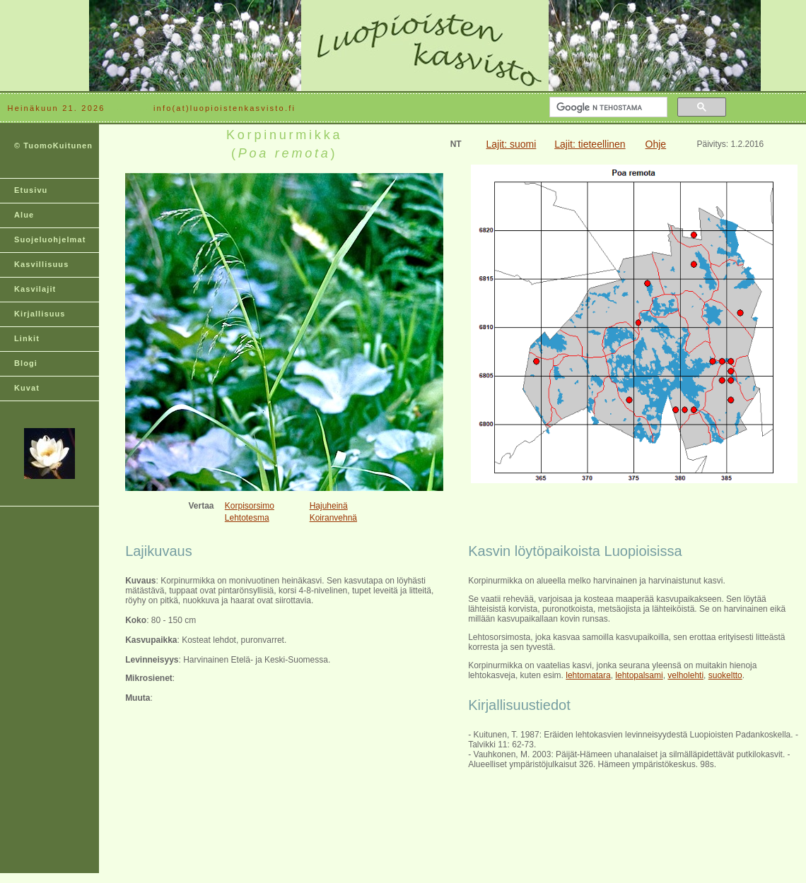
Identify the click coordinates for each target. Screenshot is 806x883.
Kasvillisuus (41, 264)
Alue (24, 215)
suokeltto (725, 675)
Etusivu (30, 190)
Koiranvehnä (333, 518)
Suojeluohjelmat (50, 239)
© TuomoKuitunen (53, 145)
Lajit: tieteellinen (589, 144)
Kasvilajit (35, 289)
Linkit (27, 338)
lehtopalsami (638, 675)
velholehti (685, 675)
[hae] (607, 107)
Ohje (656, 144)
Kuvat (27, 388)
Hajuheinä (329, 506)
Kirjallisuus (40, 313)
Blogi (25, 363)
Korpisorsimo (249, 506)
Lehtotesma (247, 518)
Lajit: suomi (511, 144)
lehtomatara (588, 675)
